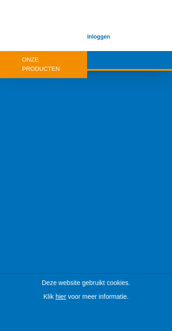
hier (60, 296)
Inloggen (98, 37)
